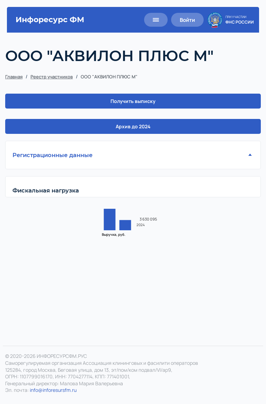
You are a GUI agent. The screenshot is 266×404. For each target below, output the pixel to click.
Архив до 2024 (133, 126)
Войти (187, 20)
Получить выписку (133, 101)
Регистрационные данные (52, 155)
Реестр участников (51, 77)
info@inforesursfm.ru (53, 390)
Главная (14, 77)
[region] (133, 237)
